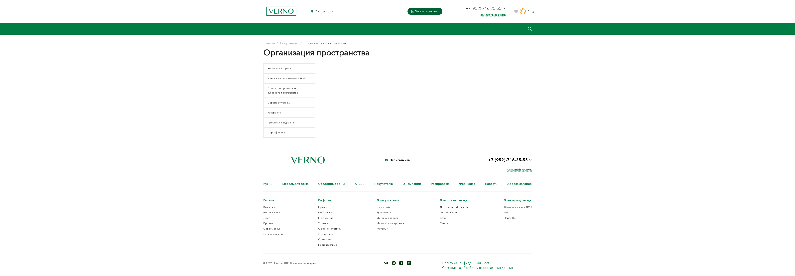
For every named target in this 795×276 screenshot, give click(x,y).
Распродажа (440, 183)
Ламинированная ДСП (518, 207)
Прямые (323, 207)
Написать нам (397, 160)
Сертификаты (276, 132)
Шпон (443, 217)
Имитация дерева (387, 217)
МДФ (507, 212)
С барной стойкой (330, 228)
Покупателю (383, 183)
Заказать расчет (424, 11)
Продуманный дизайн (281, 122)
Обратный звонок (519, 169)
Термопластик (449, 212)
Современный (272, 228)
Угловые (323, 223)
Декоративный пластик (454, 207)
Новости (491, 183)
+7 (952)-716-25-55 (484, 8)
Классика (269, 207)
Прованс (268, 223)
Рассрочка (274, 112)
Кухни (268, 183)
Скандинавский (273, 234)
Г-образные (325, 212)
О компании (411, 183)
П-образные (325, 217)
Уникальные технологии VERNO (287, 78)
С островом (325, 234)
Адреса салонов (519, 183)
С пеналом (325, 239)
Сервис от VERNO (279, 102)
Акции (360, 183)
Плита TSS (510, 217)
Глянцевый (383, 207)
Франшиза (467, 183)
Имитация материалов (390, 223)
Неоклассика (271, 212)
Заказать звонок (493, 15)
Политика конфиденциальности (466, 263)
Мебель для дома (295, 183)
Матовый (382, 228)
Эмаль (444, 223)
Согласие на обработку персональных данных (477, 268)
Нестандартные (327, 244)
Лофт (266, 217)
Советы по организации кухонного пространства (283, 90)
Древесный (384, 212)
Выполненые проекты (281, 68)
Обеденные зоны (331, 183)
